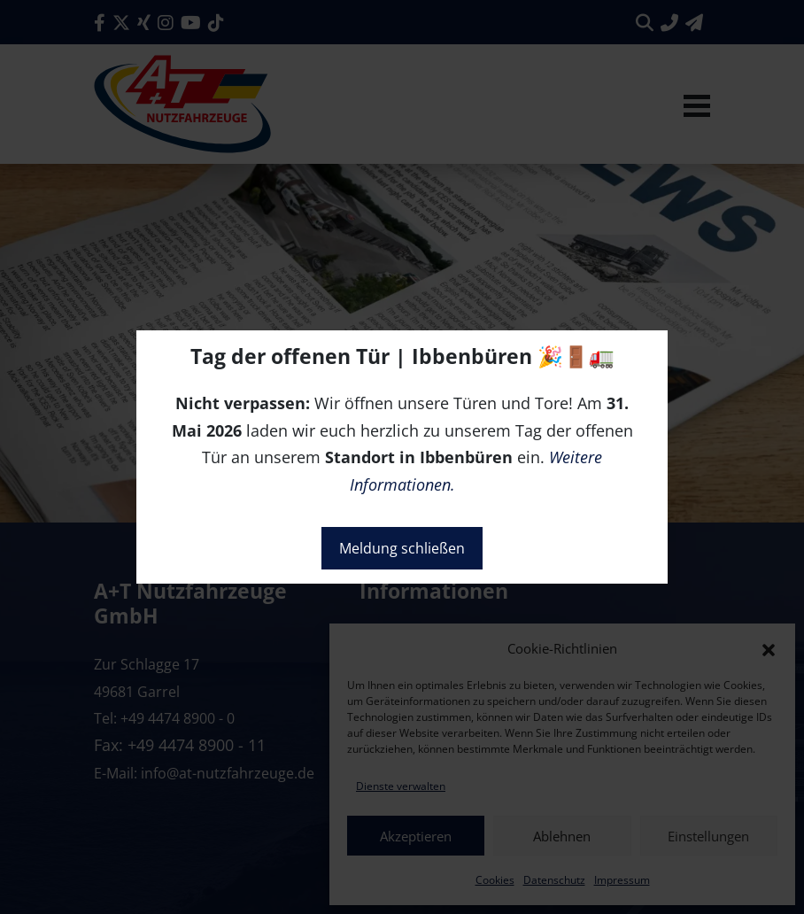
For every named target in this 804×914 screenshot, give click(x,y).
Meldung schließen (402, 548)
